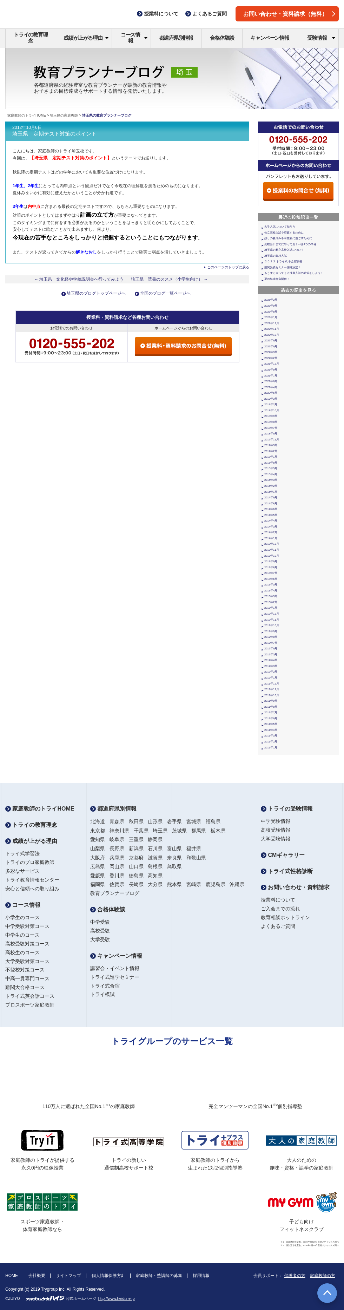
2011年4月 (270, 730)
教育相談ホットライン (285, 917)
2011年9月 (270, 700)
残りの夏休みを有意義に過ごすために (288, 238)
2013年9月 (270, 561)
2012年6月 (270, 648)
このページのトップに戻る (228, 267)
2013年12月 (271, 543)
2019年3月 (270, 398)
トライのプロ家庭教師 (29, 862)
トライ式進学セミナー (114, 977)
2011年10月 (271, 695)
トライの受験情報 (287, 809)
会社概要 (36, 1275)
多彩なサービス (22, 871)
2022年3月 (270, 352)
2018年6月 (270, 433)
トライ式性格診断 (287, 871)
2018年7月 (270, 428)
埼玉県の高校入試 (275, 255)
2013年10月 (271, 555)
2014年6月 (270, 509)
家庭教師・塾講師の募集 (159, 1275)
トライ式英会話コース (29, 996)
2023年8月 (270, 311)
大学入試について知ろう (279, 226)
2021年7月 (270, 375)
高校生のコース (22, 952)
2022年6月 (270, 346)
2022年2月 (270, 358)
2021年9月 (270, 369)
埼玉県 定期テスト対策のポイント (54, 134)
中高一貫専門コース (27, 978)
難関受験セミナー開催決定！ (282, 267)
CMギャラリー (283, 855)
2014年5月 (270, 515)
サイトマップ (68, 1275)
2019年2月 (270, 404)
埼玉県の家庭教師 (64, 115)
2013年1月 (270, 607)
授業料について (278, 900)
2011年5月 (270, 724)
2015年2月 (270, 485)
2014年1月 (270, 538)
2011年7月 (270, 712)
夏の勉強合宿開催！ (277, 279)
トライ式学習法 (22, 853)
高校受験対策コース (27, 944)
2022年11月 (271, 328)
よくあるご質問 (278, 926)
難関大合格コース (25, 987)
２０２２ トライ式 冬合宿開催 (283, 261)
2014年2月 (270, 532)
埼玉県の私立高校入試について (284, 249)
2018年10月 (271, 410)
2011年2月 (270, 741)
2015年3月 (270, 480)
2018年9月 (270, 416)
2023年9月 (270, 305)
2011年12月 (271, 683)
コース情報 (134, 38)
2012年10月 (271, 625)
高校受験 (100, 931)
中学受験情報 (275, 821)
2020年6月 (270, 392)
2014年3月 (270, 526)
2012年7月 (270, 642)
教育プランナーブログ (114, 893)
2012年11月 (271, 619)
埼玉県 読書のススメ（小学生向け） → (169, 279)
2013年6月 (270, 579)
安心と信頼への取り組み (32, 888)
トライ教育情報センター (32, 880)
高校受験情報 (275, 830)
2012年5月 (270, 654)
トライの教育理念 (31, 38)
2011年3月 (270, 735)
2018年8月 (270, 422)
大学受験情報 (275, 838)
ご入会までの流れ (280, 908)
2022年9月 (270, 340)
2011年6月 (270, 718)
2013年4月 (270, 590)
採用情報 (201, 1275)
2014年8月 (270, 503)
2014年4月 (270, 520)
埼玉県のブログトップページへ (96, 293)
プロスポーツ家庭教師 (29, 1005)
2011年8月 (270, 706)
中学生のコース (22, 935)
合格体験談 (222, 38)
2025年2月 (270, 299)
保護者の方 (294, 1275)
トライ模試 (102, 994)
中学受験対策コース (27, 926)
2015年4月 (270, 474)
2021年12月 (271, 363)
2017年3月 (270, 445)
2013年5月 (270, 584)
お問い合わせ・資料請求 (295, 887)
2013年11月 (271, 549)
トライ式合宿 (105, 986)
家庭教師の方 (322, 1275)
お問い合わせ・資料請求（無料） (289, 14)
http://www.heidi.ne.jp (116, 1298)
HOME (11, 1275)
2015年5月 (270, 468)
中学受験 (100, 922)
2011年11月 (271, 689)
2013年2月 (270, 602)
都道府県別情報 (176, 38)
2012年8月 (270, 636)
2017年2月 (270, 451)
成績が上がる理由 (86, 38)
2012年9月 (270, 631)
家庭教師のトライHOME (26, 115)
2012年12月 (271, 613)
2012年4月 (270, 660)
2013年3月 (270, 596)
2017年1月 (270, 456)
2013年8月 (270, 567)
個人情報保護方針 (108, 1275)
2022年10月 (271, 334)
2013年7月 (270, 573)
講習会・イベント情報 (114, 968)
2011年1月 (270, 747)
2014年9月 (270, 497)
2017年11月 (271, 439)
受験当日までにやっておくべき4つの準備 (290, 244)
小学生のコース (22, 917)
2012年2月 (270, 671)
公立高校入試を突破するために (284, 232)
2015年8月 (270, 462)
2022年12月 (271, 323)
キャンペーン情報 (269, 38)
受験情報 (321, 38)
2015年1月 (270, 491)
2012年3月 (270, 666)
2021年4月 (270, 387)
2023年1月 (270, 317)
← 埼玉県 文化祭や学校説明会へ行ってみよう (87, 279)
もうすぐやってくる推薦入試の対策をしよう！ (293, 273)
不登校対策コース (25, 969)
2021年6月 (270, 381)
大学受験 (100, 939)
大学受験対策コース (27, 961)
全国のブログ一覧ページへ (165, 293)
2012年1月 (270, 677)
